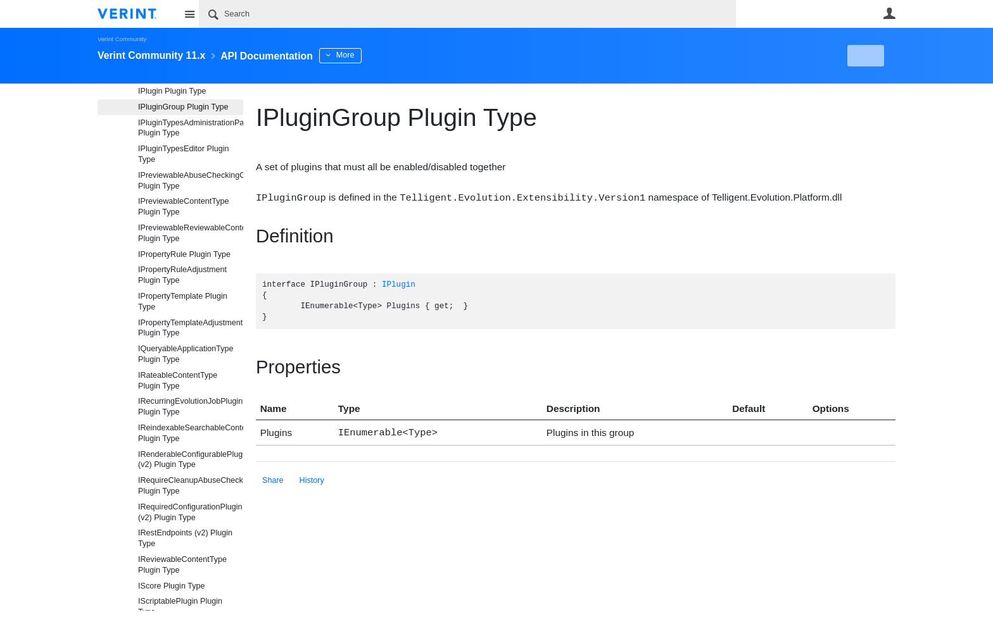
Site (189, 13)
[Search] (467, 14)
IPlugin (398, 284)
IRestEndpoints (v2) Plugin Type (185, 538)
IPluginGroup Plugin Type (183, 107)
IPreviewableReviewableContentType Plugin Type (190, 233)
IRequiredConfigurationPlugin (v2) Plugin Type (190, 512)
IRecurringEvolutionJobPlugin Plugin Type (190, 406)
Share (273, 478)
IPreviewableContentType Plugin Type (183, 206)
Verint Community (122, 38)
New (867, 55)
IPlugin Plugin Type (172, 91)
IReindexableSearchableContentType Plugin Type (190, 433)
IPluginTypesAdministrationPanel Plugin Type (190, 128)
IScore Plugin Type (171, 586)
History (312, 478)
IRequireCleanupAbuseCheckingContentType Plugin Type (190, 485)
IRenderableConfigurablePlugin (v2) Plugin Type (190, 460)
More (376, 55)
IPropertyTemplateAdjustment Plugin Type (190, 328)
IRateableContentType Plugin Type (177, 380)
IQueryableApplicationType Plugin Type (186, 354)
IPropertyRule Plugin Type (184, 254)
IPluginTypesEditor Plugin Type (183, 154)
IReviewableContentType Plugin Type (182, 565)
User (889, 13)
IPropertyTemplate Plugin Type (182, 301)
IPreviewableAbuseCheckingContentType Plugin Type (190, 180)
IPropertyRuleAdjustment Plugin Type (182, 275)
